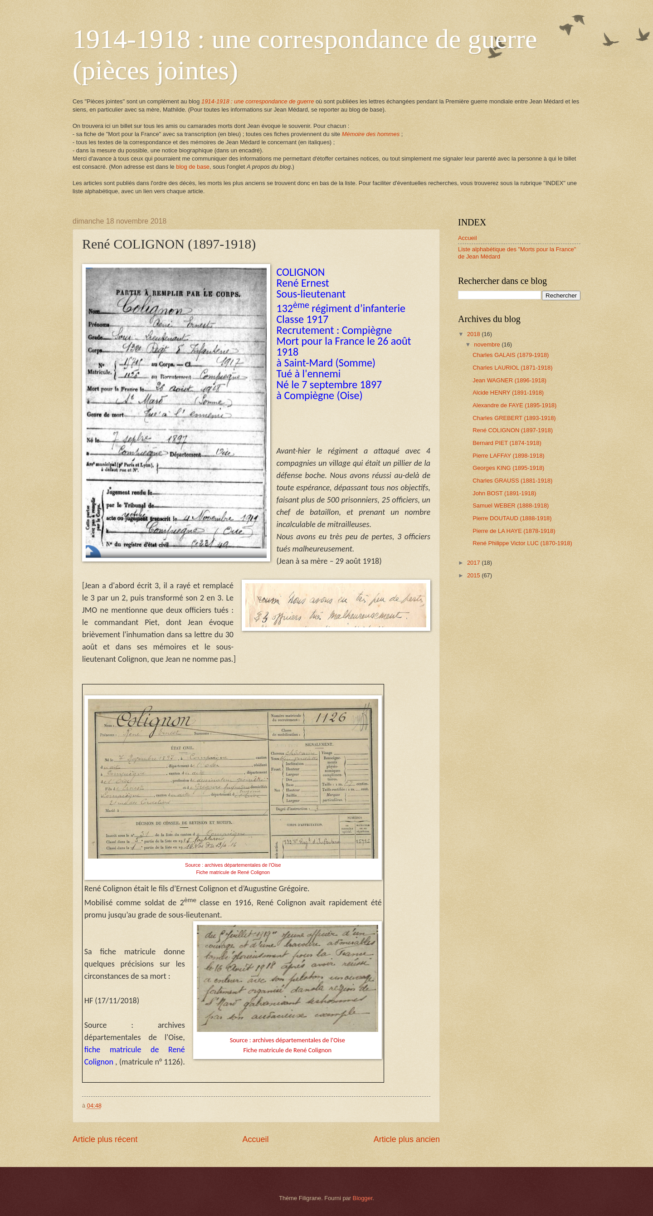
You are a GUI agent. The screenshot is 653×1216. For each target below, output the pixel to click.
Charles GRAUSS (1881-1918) (512, 480)
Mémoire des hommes (371, 134)
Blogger (363, 1198)
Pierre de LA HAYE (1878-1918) (514, 530)
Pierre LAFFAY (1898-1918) (508, 455)
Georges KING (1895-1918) (508, 467)
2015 (474, 575)
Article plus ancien (407, 1139)
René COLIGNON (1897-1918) (513, 430)
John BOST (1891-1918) (504, 493)
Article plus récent (105, 1139)
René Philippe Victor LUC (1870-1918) (522, 543)
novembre (488, 344)
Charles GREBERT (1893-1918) (514, 418)
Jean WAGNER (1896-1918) (509, 380)
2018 (474, 334)
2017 (474, 562)
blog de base (193, 166)
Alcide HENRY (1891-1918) (508, 392)
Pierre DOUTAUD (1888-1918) (512, 518)
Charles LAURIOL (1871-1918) (512, 367)
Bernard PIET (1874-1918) (507, 443)
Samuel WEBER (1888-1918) (511, 505)
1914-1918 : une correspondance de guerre (257, 101)
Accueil (255, 1139)
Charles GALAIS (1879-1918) (511, 355)
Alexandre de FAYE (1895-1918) (514, 405)
